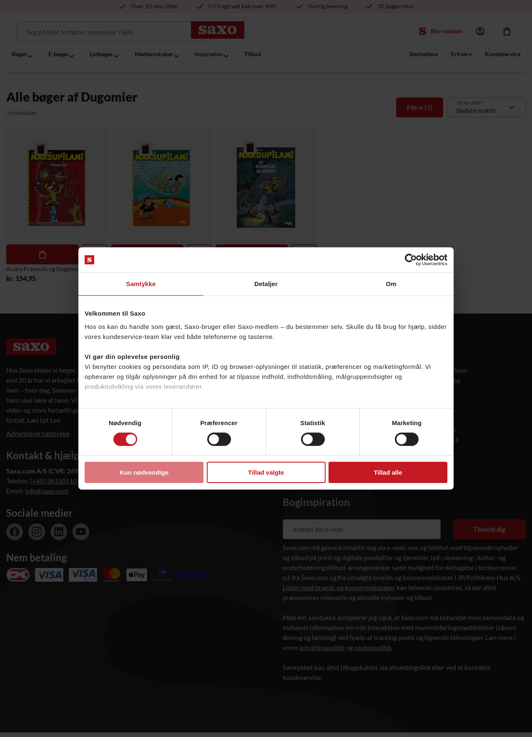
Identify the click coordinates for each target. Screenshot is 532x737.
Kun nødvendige (144, 472)
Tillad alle (388, 472)
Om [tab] (391, 283)
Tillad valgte (266, 472)
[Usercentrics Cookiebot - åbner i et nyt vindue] (410, 260)
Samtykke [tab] (141, 283)
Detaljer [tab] (266, 283)
